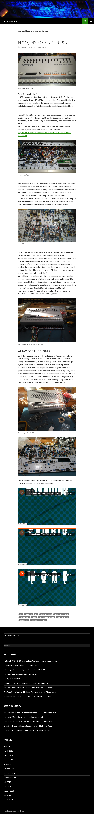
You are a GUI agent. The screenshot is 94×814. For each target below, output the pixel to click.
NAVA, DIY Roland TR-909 (43, 42)
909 (21, 614)
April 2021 (8, 746)
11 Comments (41, 47)
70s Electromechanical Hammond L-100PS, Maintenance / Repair (28, 687)
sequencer (24, 620)
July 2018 (7, 782)
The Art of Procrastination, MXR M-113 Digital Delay (37, 713)
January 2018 (9, 791)
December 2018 (10, 773)
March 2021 (8, 751)
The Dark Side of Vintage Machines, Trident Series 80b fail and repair (30, 692)
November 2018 (10, 778)
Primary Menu (91, 21)
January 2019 (9, 769)
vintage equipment (38, 620)
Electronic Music (61, 614)
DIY (36, 614)
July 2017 (7, 795)
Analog (29, 614)
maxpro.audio (10, 21)
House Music (24, 617)
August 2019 (9, 764)
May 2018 (7, 786)
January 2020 (9, 755)
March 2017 (8, 800)
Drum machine (46, 614)
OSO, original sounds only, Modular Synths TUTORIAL (24, 670)
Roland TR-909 (62, 617)
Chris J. (6, 726)
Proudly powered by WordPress (14, 811)
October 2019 (9, 760)
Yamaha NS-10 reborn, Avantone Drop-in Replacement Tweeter (28, 683)
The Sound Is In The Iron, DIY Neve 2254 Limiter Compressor (27, 696)
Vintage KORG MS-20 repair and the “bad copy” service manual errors (30, 661)
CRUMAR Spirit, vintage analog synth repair (20, 674)
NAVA (34, 617)
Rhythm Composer (47, 617)
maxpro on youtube (12, 636)
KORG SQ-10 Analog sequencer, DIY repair (20, 665)
